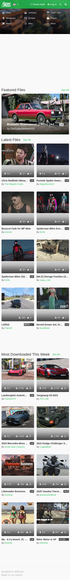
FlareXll (8, 328)
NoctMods (45, 328)
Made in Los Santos (11, 575)
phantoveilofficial (48, 495)
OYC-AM (44, 399)
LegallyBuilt (45, 447)
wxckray (9, 495)
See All (65, 90)
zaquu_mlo (45, 280)
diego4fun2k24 (47, 184)
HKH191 (44, 543)
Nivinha (8, 543)
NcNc (42, 232)
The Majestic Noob (14, 184)
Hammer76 (10, 399)
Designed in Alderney (12, 571)
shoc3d (8, 232)
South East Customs (15, 447)
